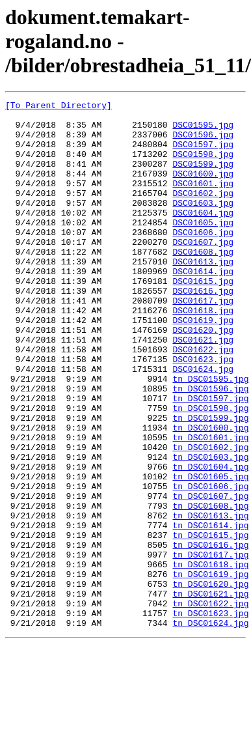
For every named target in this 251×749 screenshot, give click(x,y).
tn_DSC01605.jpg (210, 552)
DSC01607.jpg (202, 271)
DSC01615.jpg (202, 318)
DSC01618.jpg (202, 353)
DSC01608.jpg (202, 283)
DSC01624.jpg (202, 423)
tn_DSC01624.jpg (210, 728)
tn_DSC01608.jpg (210, 587)
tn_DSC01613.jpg (210, 599)
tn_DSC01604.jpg (210, 540)
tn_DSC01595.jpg (210, 435)
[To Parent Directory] (58, 107)
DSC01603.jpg (202, 224)
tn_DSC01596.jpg (210, 447)
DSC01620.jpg (202, 376)
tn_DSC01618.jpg (210, 658)
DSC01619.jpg (202, 365)
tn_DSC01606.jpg (210, 564)
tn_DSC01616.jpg (210, 634)
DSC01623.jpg (202, 411)
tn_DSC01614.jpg (210, 611)
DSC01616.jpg (202, 329)
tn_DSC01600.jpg (210, 494)
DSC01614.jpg (202, 306)
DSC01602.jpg (202, 212)
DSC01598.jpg (202, 165)
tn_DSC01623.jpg (210, 716)
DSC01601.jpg (202, 200)
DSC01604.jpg (202, 236)
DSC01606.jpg (202, 259)
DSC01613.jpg (202, 294)
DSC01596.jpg (202, 142)
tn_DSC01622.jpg (210, 705)
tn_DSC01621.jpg (210, 693)
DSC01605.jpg (202, 247)
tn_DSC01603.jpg (210, 529)
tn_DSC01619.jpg (210, 669)
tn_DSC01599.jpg (210, 482)
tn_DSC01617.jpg (210, 646)
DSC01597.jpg (202, 154)
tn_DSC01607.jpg (210, 576)
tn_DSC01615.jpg (210, 623)
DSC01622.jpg (202, 400)
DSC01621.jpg (202, 388)
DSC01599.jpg (202, 177)
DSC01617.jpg (202, 341)
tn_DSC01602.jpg (210, 517)
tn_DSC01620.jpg (210, 681)
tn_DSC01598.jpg (210, 470)
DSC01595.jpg (202, 130)
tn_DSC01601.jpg (210, 505)
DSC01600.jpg (202, 189)
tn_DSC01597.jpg (210, 458)
